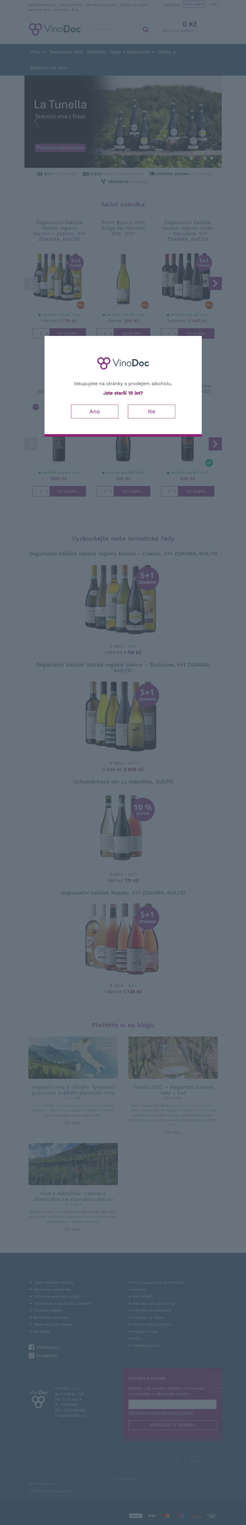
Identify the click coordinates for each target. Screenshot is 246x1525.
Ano (94, 411)
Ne (151, 411)
